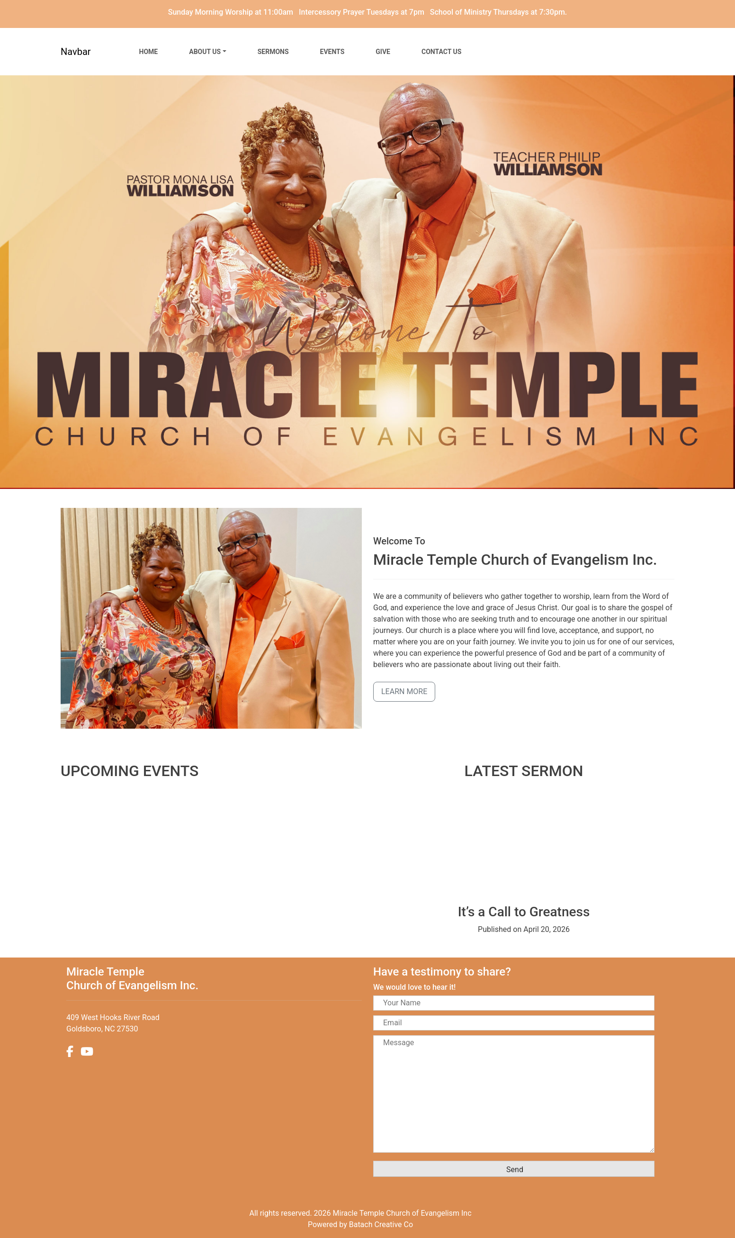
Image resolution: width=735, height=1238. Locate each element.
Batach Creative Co (381, 1224)
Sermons (273, 51)
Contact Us (441, 51)
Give (383, 51)
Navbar (76, 51)
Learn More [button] (404, 691)
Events (332, 51)
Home (148, 51)
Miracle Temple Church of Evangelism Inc (402, 1213)
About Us (205, 51)
